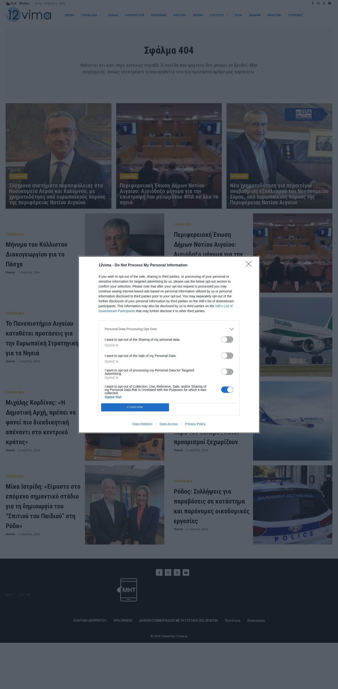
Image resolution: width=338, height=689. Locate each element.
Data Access (169, 424)
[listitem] (169, 329)
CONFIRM (135, 407)
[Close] (250, 265)
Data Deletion (142, 424)
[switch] (227, 339)
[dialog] (169, 344)
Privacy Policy (195, 424)
